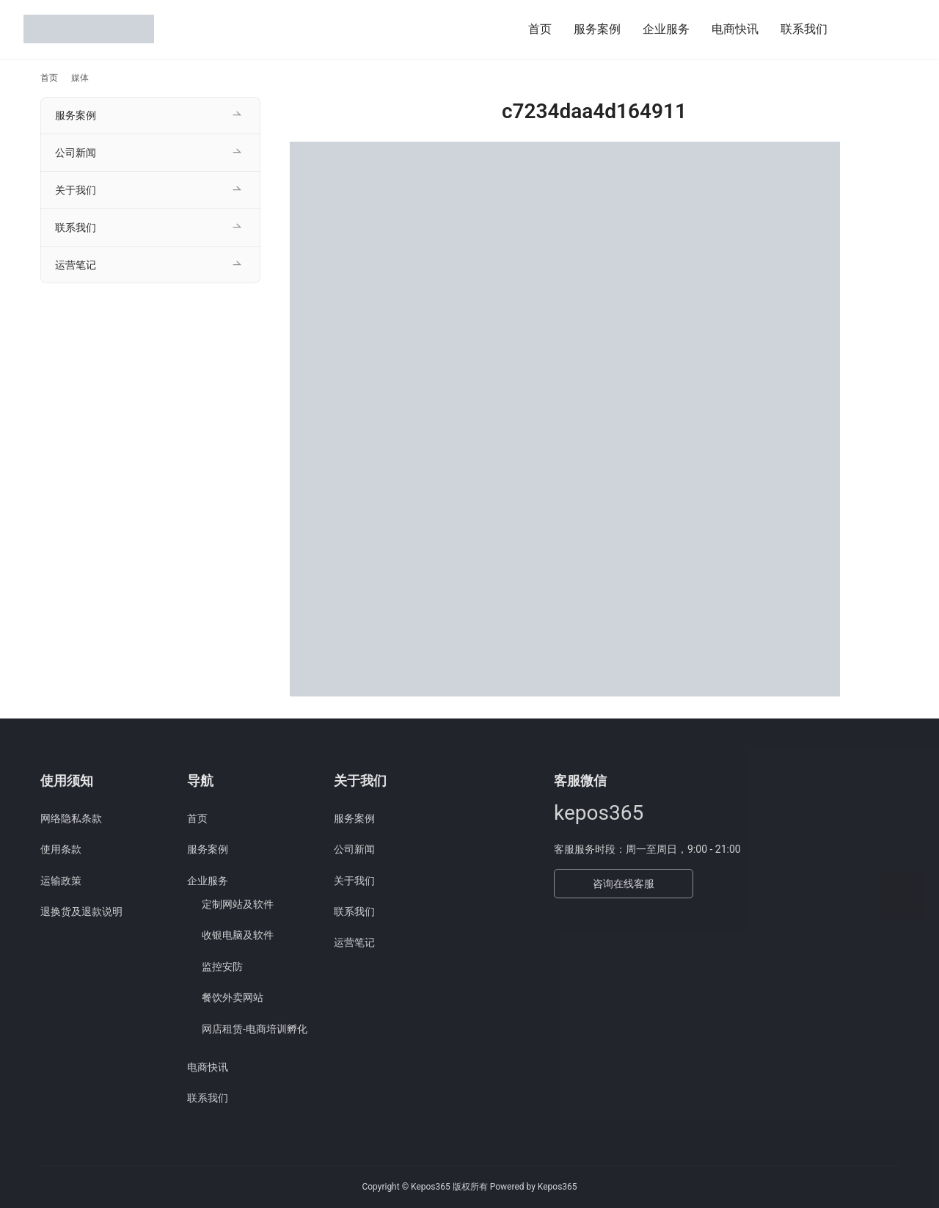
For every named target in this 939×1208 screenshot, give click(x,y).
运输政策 (60, 881)
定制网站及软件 (238, 904)
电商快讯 (735, 29)
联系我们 (804, 29)
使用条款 (60, 849)
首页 (540, 29)
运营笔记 (75, 265)
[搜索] (856, 29)
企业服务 (666, 29)
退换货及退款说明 (81, 911)
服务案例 (597, 29)
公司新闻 (75, 153)
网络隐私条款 (71, 818)
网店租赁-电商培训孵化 (254, 1029)
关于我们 (75, 190)
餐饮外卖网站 (232, 997)
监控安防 (222, 966)
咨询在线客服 (623, 883)
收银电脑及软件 (238, 935)
